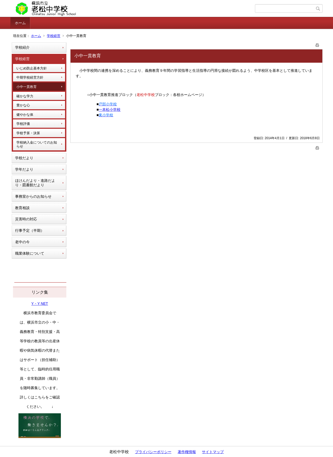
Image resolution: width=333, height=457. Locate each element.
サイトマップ (213, 452)
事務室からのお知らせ (33, 196)
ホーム (20, 23)
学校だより (24, 158)
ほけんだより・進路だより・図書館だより (35, 182)
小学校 (115, 109)
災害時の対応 (26, 219)
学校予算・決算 (28, 133)
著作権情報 (187, 452)
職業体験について (29, 253)
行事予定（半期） (29, 230)
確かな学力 (24, 96)
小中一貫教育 (26, 87)
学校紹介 (22, 47)
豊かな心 (23, 105)
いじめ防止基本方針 (31, 68)
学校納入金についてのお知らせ (36, 144)
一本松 (104, 109)
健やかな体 (24, 115)
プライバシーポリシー (153, 452)
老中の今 (22, 242)
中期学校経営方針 (29, 77)
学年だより (24, 169)
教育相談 (22, 208)
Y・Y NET (39, 303)
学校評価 (23, 124)
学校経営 (53, 36)
